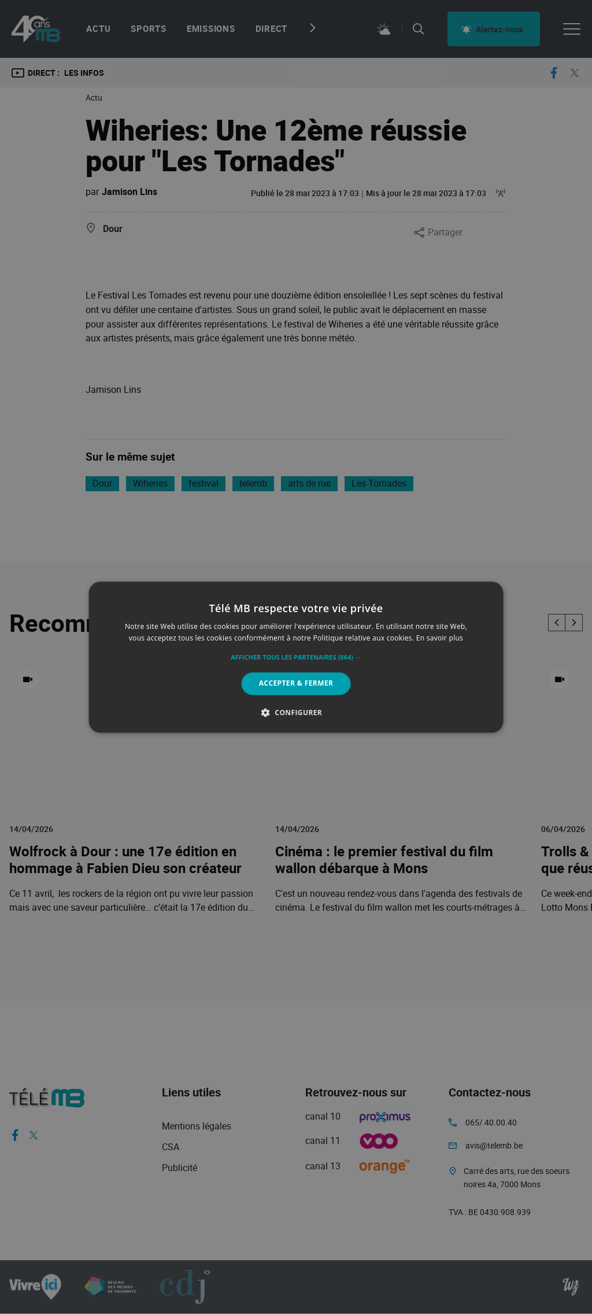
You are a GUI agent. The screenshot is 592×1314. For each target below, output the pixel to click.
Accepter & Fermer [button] (296, 684)
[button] (296, 658)
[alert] (296, 657)
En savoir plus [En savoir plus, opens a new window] (439, 638)
